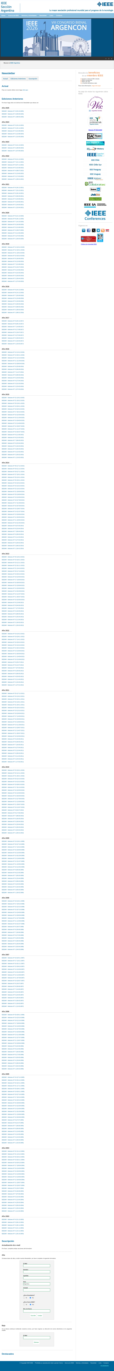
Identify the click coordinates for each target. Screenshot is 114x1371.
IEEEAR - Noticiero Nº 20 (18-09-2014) (13, 494)
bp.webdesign (105, 1365)
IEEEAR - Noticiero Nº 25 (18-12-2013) (13, 557)
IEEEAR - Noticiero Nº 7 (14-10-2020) (13, 221)
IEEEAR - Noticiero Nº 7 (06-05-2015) (13, 440)
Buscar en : (12, 63)
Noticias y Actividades (29, 15)
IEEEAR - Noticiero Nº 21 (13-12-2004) (13, 1154)
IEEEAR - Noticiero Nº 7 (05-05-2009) (13, 875)
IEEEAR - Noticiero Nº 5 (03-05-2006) (13, 1057)
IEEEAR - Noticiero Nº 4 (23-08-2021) (13, 199)
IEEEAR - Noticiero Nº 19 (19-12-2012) (13, 633)
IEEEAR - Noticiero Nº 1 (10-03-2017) (13, 343)
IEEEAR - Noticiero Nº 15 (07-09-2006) (13, 1029)
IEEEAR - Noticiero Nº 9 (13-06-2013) (13, 602)
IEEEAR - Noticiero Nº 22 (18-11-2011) (13, 702)
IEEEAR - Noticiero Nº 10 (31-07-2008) (13, 923)
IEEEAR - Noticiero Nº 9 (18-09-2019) (13, 258)
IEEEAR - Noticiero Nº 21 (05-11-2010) (13, 776)
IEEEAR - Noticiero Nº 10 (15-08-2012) (13, 659)
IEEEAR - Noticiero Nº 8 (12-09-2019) (13, 261)
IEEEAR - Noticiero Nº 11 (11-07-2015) (13, 429)
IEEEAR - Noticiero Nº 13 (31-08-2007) (13, 972)
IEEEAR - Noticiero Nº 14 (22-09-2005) (13, 1105)
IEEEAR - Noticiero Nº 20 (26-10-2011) (13, 707)
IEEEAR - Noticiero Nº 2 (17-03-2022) (13, 176)
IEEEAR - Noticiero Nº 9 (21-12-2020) (13, 216)
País (24, 1281)
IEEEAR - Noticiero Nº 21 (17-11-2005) (13, 1085)
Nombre (25, 1269)
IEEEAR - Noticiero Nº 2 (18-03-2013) (13, 622)
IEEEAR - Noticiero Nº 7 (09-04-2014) (13, 531)
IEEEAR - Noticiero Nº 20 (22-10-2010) (13, 778)
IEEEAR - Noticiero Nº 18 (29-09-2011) (13, 713)
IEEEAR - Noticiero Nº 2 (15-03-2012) (13, 682)
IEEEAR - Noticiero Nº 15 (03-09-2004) (13, 1171)
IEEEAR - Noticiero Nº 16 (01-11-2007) (13, 963)
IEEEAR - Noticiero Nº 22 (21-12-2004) (13, 1151)
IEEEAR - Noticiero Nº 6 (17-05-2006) (13, 1054)
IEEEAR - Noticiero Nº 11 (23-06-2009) (13, 864)
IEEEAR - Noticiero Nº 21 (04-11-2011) (13, 704)
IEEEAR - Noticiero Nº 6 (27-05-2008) (13, 935)
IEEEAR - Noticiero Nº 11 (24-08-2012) (13, 656)
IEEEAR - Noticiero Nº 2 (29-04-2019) (13, 278)
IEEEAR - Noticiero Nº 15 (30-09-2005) (13, 1103)
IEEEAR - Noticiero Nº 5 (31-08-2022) (13, 167)
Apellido (25, 1275)
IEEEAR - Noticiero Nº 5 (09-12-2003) (13, 1222)
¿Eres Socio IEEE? (29, 1302)
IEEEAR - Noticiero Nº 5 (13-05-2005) (13, 1131)
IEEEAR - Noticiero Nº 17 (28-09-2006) (13, 1023)
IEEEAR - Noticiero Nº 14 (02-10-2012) (13, 648)
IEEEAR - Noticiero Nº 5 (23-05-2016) (13, 378)
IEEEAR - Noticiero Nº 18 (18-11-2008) (13, 901)
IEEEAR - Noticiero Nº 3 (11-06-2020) (13, 233)
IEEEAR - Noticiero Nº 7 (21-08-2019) (13, 264)
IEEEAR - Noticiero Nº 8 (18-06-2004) (13, 1191)
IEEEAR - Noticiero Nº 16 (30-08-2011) (13, 719)
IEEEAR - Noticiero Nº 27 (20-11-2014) (13, 474)
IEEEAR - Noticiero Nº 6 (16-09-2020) (13, 224)
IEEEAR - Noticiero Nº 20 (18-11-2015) (13, 403)
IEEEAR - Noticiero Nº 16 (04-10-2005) (13, 1100)
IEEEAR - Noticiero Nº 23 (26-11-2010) (13, 770)
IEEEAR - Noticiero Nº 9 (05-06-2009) (13, 869)
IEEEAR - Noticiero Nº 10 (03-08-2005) (13, 1117)
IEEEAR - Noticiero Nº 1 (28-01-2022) (13, 179)
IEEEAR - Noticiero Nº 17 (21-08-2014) (13, 503)
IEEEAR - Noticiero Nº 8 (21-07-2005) (13, 1123)
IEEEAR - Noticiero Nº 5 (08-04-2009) (13, 881)
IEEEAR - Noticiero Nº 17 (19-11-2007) (13, 960)
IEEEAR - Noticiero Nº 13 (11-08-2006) (13, 1034)
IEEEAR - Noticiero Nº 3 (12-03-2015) (13, 451)
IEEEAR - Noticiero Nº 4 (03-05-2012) (13, 676)
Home (3, 15)
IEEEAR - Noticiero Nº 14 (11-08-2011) (13, 724)
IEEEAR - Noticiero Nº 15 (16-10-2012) (13, 645)
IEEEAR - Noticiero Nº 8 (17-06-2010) (13, 813)
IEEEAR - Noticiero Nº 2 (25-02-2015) (13, 454)
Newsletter (43, 15)
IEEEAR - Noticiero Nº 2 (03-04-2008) (13, 946)
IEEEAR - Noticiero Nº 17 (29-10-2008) (13, 904)
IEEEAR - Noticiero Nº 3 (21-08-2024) (13, 131)
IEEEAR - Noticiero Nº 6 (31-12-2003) (13, 1219)
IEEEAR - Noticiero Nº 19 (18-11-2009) (13, 841)
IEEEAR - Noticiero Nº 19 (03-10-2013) (13, 574)
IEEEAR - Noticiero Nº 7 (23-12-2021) (13, 190)
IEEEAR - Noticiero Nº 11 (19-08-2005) (13, 1114)
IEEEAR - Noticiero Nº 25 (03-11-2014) (13, 480)
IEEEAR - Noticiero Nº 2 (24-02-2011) (13, 759)
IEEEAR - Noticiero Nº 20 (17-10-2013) (13, 571)
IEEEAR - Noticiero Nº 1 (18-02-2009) (13, 892)
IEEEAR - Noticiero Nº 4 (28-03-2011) (13, 753)
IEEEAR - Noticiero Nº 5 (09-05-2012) (13, 673)
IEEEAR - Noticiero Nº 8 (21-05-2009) (13, 872)
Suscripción (33, 79)
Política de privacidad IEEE (89, 244)
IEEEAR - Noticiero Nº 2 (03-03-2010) (13, 830)
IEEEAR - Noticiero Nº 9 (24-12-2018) (13, 289)
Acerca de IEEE (13, 15)
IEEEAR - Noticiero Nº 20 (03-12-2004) (13, 1157)
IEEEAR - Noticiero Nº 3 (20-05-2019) (13, 275)
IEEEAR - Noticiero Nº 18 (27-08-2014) (13, 500)
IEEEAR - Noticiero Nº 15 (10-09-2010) (13, 793)
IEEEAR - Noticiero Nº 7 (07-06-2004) (13, 1194)
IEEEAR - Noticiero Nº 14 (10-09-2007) (13, 969)
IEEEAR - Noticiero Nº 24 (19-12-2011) (13, 696)
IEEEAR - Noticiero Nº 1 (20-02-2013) (13, 625)
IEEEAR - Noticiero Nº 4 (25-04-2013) (13, 616)
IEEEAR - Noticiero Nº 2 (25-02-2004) (13, 1208)
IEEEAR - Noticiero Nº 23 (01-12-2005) (13, 1080)
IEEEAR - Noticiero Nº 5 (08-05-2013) (13, 614)
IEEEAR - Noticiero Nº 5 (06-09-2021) (13, 196)
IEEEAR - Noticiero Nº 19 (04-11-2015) (13, 406)
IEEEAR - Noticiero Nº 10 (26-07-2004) (13, 1185)
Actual (5, 79)
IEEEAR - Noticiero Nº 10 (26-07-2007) (13, 980)
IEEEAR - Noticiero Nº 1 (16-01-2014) (13, 548)
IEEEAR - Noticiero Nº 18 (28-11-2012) (13, 636)
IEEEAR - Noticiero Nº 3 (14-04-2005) (13, 1137)
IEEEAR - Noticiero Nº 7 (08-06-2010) (13, 815)
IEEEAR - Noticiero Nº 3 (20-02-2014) (13, 542)
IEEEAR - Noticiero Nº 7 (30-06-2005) (13, 1125)
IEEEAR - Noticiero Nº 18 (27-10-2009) (13, 844)
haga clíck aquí (96, 85)
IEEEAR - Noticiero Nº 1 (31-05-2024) (13, 136)
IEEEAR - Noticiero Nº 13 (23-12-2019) (13, 247)
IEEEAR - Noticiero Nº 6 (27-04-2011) (13, 747)
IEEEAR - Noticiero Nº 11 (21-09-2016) (13, 360)
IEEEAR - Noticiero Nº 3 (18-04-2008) (13, 943)
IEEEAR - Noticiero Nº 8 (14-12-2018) (13, 292)
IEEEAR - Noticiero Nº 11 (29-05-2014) (13, 520)
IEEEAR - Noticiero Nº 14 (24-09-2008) (13, 912)
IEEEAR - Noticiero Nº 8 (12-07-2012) (13, 665)
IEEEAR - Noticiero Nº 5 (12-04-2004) (13, 1199)
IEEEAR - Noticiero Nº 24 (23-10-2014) (13, 483)
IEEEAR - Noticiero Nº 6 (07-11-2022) (13, 165)
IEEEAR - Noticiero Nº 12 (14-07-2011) (13, 730)
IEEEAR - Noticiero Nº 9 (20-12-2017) (13, 321)
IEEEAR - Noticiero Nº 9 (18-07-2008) (13, 926)
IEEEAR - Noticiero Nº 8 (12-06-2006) (13, 1049)
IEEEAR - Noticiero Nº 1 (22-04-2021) (13, 207)
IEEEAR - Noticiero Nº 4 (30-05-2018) (13, 304)
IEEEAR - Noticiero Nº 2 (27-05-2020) (13, 236)
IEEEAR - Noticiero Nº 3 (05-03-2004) (13, 1205)
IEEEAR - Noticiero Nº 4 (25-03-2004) (13, 1202)
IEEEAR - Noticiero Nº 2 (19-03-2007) (13, 1003)
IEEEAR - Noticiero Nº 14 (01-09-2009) (13, 855)
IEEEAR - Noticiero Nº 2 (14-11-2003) (13, 1231)
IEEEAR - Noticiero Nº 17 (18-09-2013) (13, 579)
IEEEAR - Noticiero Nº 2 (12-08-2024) (13, 133)
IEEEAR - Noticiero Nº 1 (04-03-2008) (13, 949)
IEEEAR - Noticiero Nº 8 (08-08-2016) (13, 369)
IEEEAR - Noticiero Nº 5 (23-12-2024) (13, 125)
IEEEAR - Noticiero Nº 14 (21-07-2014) (13, 511)
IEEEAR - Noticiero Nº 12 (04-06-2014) (13, 517)
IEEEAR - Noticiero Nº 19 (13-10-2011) (13, 710)
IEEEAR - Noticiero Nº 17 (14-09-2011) (13, 716)
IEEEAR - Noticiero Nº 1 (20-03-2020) (13, 238)
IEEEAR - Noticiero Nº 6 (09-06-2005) (13, 1128)
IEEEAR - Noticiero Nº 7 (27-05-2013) (13, 608)
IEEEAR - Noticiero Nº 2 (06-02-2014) (13, 545)
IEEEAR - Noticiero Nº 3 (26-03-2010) (13, 827)
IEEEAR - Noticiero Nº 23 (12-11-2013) (13, 562)
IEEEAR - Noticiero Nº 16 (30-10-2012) (13, 642)
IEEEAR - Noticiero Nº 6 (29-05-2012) (13, 670)
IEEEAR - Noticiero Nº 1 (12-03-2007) (13, 1006)
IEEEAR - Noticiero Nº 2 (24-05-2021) (13, 204)
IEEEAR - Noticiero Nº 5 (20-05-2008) (13, 938)
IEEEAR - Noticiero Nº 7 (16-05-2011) (13, 744)
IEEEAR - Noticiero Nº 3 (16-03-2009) (13, 887)
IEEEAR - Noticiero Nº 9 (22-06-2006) (13, 1046)
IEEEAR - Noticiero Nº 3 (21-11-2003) (13, 1228)
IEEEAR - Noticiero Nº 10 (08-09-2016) (13, 363)
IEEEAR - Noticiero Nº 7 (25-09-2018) (13, 295)
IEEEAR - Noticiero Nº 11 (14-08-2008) (13, 921)
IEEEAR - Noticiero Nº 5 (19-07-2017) (13, 332)
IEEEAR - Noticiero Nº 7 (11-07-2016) (13, 372)
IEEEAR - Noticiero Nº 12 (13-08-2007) (13, 975)
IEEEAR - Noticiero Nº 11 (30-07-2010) (13, 804)
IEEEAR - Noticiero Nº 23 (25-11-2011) (13, 699)
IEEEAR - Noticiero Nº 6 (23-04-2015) (13, 443)
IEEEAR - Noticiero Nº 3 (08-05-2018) (13, 307)
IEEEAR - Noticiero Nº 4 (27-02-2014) (13, 540)
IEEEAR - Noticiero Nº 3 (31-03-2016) (13, 383)
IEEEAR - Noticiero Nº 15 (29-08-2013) (13, 585)
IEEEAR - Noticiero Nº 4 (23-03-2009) (13, 884)
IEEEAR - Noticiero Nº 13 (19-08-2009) (13, 858)
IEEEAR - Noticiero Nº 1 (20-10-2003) (13, 1233)
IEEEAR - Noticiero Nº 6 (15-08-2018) (13, 298)
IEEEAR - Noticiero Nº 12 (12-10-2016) (13, 358)
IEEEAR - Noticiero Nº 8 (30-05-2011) (13, 742)
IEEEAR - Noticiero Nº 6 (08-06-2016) (13, 375)
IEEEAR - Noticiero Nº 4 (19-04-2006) (13, 1060)
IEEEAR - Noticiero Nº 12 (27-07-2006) (13, 1037)
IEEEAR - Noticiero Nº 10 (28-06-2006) (13, 1043)
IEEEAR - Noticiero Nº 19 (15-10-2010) (13, 781)
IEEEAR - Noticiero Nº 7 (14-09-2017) (13, 326)
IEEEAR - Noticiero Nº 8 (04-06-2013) (13, 605)
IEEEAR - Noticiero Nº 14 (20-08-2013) (13, 588)
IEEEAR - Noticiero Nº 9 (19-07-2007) (13, 983)
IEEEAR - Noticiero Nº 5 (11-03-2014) (13, 537)
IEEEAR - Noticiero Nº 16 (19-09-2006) (13, 1026)
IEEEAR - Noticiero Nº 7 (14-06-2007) (13, 989)
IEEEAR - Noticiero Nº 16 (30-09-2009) (13, 850)
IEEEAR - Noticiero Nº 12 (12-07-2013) (13, 594)
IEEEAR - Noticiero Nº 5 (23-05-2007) (13, 995)
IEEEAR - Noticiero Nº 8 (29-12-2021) (13, 187)
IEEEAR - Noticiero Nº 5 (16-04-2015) (13, 446)
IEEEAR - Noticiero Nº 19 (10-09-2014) (13, 497)
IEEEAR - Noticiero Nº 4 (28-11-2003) (13, 1225)
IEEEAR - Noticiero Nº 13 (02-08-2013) (13, 591)
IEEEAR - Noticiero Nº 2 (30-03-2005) (13, 1140)
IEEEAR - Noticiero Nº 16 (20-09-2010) (13, 790)
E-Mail (25, 1263)
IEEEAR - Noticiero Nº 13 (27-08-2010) (13, 798)
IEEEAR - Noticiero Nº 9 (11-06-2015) (13, 434)
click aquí (25, 90)
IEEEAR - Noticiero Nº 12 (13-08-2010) (13, 801)
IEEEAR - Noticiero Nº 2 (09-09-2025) (13, 114)
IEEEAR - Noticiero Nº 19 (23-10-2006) (13, 1017)
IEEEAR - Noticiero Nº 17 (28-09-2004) (13, 1165)
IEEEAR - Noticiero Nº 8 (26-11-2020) (13, 218)
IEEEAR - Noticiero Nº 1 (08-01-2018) (13, 312)
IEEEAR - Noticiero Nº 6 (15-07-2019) (13, 267)
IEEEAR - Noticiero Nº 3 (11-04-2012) (13, 679)
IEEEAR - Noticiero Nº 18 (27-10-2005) (13, 1094)
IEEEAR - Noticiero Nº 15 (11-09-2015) (13, 417)
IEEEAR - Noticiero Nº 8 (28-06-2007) (13, 986)
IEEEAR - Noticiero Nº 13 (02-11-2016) (13, 355)
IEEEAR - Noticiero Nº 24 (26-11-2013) (13, 559)
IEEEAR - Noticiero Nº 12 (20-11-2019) (13, 250)
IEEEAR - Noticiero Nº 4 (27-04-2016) (13, 380)
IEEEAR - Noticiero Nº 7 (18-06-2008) (13, 932)
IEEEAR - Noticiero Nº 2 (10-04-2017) (13, 341)
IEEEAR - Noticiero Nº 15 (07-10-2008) (13, 909)
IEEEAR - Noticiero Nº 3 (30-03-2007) (13, 1000)
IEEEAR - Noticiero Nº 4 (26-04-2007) (13, 997)
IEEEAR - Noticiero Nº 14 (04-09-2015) (13, 420)
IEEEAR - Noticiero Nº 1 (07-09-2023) (13, 150)
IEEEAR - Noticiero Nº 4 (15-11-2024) (13, 128)
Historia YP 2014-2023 (95, 130)
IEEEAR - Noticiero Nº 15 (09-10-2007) (13, 966)
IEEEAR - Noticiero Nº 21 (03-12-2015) (13, 400)
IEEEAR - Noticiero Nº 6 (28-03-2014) (13, 534)
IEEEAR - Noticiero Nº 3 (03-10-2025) (13, 111)
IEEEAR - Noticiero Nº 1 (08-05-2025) (13, 117)
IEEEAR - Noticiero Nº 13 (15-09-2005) (13, 1108)
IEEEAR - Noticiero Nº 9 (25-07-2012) (13, 662)
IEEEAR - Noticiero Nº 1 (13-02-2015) (13, 457)
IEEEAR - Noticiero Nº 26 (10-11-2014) (13, 477)
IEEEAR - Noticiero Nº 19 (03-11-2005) (13, 1091)
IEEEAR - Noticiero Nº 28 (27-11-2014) (13, 471)
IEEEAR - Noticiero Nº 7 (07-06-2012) (13, 668)
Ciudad (25, 1288)
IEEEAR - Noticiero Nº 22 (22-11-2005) (13, 1083)
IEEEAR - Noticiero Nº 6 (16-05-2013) (13, 611)
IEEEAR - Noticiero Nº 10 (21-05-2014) (13, 523)
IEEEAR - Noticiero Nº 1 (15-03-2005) (13, 1142)
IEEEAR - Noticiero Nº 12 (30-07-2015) (13, 426)
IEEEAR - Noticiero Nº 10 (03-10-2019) (13, 255)
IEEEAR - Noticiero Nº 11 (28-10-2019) (13, 253)
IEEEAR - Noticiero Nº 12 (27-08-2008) (13, 918)
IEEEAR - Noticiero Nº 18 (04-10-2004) (13, 1162)
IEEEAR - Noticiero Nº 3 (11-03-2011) (13, 756)
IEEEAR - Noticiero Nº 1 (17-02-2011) (13, 761)
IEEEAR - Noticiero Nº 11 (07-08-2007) (13, 977)
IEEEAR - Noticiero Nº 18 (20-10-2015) (13, 409)
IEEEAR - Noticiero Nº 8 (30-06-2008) (13, 929)
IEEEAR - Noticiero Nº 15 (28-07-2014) (13, 508)
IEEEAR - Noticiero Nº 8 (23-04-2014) (13, 528)
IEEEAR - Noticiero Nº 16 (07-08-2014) (13, 505)
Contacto (59, 15)
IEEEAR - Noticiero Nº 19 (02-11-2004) (13, 1159)
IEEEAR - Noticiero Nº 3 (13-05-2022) (13, 173)
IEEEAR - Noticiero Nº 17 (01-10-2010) (13, 787)
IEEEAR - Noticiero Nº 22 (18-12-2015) (13, 397)
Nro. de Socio (27, 1309)
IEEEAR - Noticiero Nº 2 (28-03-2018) (13, 309)
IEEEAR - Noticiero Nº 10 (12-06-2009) (13, 867)
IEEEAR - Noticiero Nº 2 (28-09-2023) (13, 148)
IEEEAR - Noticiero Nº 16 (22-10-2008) (13, 906)
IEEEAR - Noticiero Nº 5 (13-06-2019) (13, 270)
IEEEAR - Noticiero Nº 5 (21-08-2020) (13, 227)
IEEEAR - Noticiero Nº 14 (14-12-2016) (13, 352)
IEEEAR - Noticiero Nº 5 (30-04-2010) (13, 821)
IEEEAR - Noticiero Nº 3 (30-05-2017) (13, 338)
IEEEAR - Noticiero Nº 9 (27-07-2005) (13, 1120)
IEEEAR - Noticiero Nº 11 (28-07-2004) (13, 1182)
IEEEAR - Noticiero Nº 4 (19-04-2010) (13, 824)
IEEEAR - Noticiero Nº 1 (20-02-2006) (13, 1069)
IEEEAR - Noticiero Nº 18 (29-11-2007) (13, 958)
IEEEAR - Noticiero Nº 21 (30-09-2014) (13, 491)
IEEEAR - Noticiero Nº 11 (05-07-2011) (13, 733)
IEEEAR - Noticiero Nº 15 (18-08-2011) (13, 722)
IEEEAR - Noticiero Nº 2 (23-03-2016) (13, 386)
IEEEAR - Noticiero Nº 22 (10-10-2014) (13, 488)
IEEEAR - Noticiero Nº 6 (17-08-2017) (13, 329)
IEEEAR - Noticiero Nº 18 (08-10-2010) (13, 784)
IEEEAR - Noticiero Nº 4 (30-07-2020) (13, 230)
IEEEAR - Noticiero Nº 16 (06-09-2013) (13, 582)
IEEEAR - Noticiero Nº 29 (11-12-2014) (13, 468)
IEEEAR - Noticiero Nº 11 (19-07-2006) (13, 1040)
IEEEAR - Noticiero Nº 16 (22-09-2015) (13, 414)
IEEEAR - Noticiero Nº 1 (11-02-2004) (13, 1211)
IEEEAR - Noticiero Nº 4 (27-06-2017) (13, 335)
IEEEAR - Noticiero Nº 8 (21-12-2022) (13, 159)
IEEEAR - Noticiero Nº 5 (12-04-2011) (13, 750)
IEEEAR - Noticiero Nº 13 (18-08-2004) (13, 1177)
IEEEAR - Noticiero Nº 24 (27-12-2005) (13, 1077)
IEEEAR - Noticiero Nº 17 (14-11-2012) (13, 639)
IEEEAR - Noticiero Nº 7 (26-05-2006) (13, 1051)
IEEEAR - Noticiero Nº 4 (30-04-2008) (13, 941)
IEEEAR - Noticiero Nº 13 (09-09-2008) (13, 915)
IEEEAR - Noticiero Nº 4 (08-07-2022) (13, 170)
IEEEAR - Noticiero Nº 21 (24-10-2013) (13, 568)
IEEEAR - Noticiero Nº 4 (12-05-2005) (13, 1134)
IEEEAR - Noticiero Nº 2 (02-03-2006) (13, 1066)
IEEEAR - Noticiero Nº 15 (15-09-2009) (13, 852)
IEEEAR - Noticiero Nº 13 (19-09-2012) (13, 650)
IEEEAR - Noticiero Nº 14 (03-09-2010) (13, 796)
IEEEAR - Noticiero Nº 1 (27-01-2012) (13, 685)
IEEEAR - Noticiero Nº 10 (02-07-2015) (13, 432)
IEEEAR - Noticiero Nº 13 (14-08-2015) (13, 423)
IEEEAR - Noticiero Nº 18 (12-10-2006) (13, 1020)
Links (51, 15)
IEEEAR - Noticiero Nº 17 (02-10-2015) (13, 412)
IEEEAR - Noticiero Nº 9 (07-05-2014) (13, 525)
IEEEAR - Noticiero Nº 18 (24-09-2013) (13, 577)
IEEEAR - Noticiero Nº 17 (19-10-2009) (13, 847)
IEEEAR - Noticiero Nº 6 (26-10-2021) (13, 193)
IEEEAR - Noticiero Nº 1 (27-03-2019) (13, 281)
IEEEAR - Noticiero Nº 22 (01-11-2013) (13, 565)
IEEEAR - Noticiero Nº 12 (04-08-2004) (13, 1179)
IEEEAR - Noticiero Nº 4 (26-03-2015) (13, 449)
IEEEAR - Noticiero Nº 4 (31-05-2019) (13, 272)
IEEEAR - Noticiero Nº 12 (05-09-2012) (13, 653)
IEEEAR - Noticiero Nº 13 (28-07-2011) (13, 727)
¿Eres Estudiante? (29, 1295)
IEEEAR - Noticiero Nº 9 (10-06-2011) (13, 739)
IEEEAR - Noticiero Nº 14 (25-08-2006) (13, 1031)
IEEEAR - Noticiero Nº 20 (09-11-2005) (13, 1088)
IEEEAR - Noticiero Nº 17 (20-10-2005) (13, 1097)
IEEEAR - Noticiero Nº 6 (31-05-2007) (13, 992)
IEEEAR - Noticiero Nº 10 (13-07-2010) (13, 807)
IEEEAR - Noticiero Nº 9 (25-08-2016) (13, 366)
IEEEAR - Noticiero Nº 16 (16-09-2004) (13, 1168)
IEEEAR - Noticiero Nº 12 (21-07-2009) (13, 861)
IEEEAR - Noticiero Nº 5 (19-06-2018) (13, 301)
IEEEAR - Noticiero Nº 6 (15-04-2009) (13, 878)
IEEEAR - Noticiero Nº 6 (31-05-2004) (13, 1196)
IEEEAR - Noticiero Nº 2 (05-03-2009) (13, 889)
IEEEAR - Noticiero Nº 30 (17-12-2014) (13, 466)
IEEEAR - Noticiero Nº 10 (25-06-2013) (13, 599)
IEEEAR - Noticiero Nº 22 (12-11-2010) (13, 773)
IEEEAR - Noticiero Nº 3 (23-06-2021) (13, 201)
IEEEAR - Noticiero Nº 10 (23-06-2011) (13, 736)
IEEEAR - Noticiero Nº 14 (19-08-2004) (13, 1174)
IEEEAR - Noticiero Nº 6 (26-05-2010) (13, 818)
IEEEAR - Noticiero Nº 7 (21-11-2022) (13, 162)
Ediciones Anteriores (18, 79)
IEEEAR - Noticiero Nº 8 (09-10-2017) (13, 324)
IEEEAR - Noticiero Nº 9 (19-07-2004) (13, 1188)
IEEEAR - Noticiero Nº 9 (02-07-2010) (13, 810)
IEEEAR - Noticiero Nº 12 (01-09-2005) (13, 1111)
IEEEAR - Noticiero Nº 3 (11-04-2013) (13, 619)
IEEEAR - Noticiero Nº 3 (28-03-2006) (13, 1063)
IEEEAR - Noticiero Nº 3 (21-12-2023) (13, 145)
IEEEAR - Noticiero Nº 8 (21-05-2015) (13, 437)
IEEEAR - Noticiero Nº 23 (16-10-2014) (13, 486)
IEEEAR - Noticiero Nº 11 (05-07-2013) (13, 596)
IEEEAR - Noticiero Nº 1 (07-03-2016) (13, 389)
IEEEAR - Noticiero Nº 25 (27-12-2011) (13, 693)
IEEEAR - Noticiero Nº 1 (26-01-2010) (13, 833)
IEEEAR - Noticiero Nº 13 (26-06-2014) (13, 514)
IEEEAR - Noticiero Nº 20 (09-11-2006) (13, 1014)
